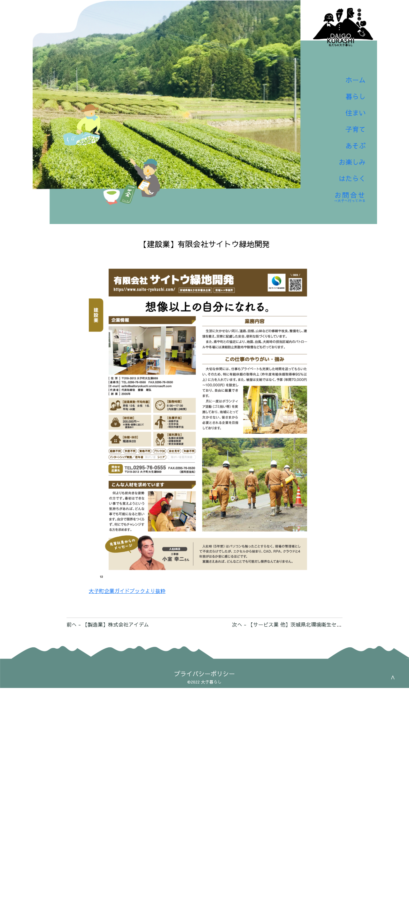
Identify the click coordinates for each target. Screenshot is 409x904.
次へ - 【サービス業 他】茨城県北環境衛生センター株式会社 (302, 624)
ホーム (350, 60)
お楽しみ (345, 153)
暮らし (350, 78)
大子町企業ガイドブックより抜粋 (127, 590)
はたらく (345, 172)
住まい (350, 97)
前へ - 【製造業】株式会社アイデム (107, 624)
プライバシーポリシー (204, 673)
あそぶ (350, 135)
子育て (350, 116)
